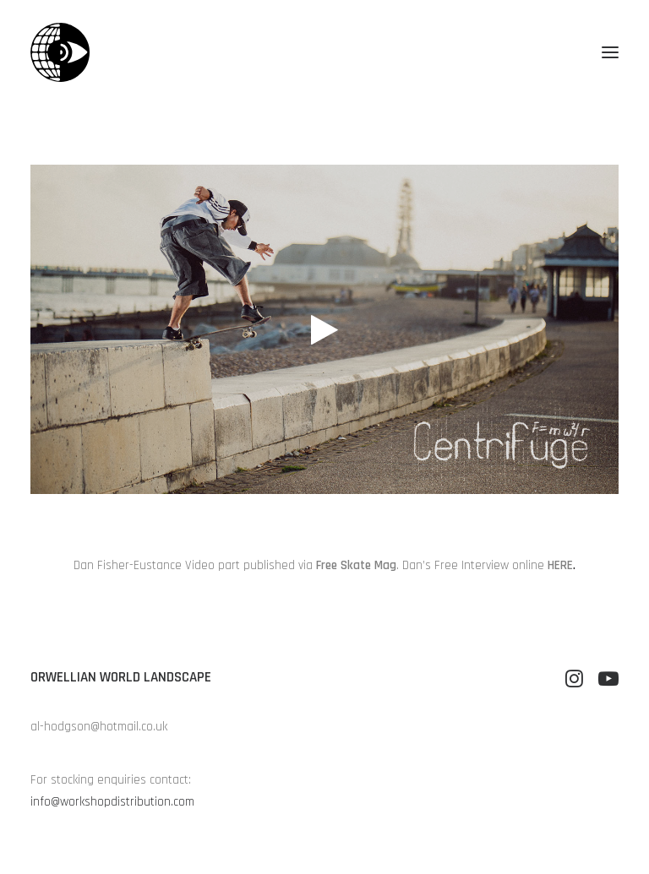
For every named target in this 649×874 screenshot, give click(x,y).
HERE (560, 565)
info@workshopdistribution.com (112, 802)
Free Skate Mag (356, 565)
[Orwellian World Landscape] (60, 52)
